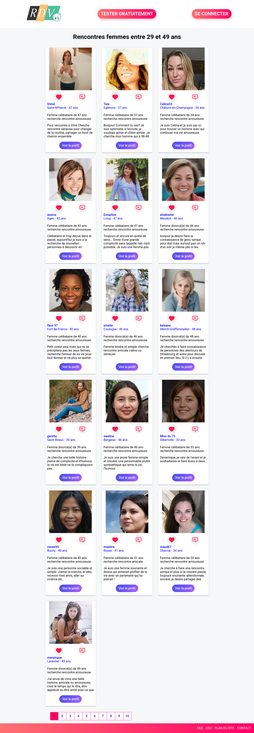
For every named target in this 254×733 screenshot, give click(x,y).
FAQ (200, 728)
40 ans (74, 329)
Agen (50, 218)
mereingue (54, 657)
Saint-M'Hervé (56, 108)
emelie (108, 325)
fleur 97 (52, 325)
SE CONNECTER (211, 14)
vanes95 (53, 547)
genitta (52, 436)
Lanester (53, 661)
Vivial (51, 104)
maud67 (166, 547)
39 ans (70, 440)
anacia (51, 215)
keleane (165, 325)
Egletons (110, 108)
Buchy (51, 550)
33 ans (180, 440)
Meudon (165, 218)
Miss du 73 (167, 436)
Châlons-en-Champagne (176, 108)
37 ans (122, 108)
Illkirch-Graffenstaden (175, 329)
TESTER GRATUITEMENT (127, 14)
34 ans (200, 108)
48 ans (196, 329)
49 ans (66, 661)
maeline (109, 547)
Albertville (167, 440)
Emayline (110, 215)
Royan (108, 550)
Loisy (107, 218)
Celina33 (166, 104)
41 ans (119, 550)
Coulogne (110, 329)
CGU (209, 728)
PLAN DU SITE (224, 728)
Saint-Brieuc (55, 440)
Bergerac (110, 440)
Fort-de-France (57, 329)
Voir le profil (70, 145)
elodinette (167, 215)
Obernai (165, 550)
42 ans (61, 218)
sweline (109, 436)
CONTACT (244, 728)
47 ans (73, 108)
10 (127, 716)
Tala (106, 104)
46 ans (178, 218)
